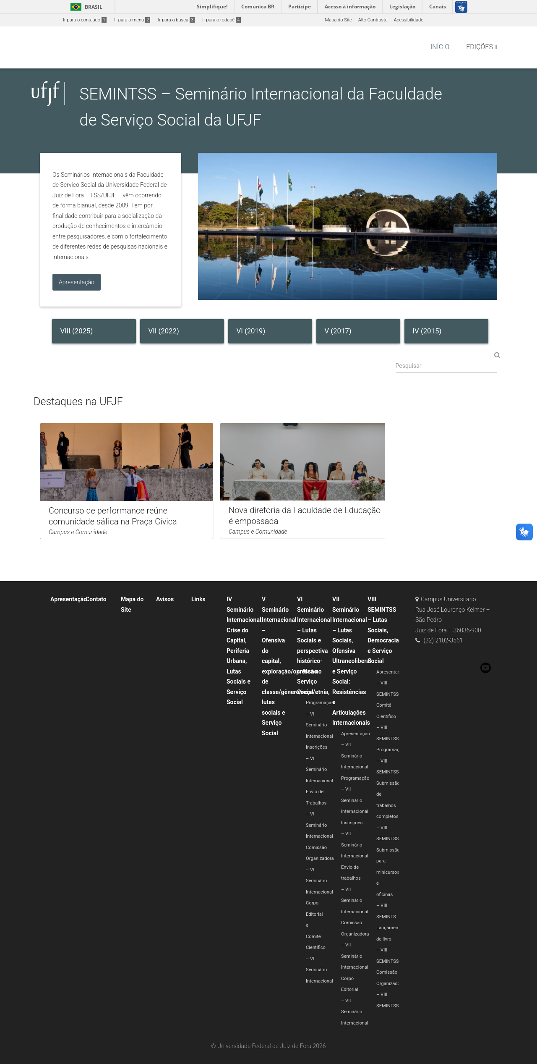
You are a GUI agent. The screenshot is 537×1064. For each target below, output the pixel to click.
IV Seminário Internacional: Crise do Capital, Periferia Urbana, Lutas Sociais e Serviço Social (245, 650)
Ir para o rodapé (221, 20)
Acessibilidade (408, 20)
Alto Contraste (373, 20)
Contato (96, 599)
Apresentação (68, 599)
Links (198, 599)
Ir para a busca (176, 20)
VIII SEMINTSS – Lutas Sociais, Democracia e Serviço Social (383, 630)
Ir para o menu (132, 20)
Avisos (165, 599)
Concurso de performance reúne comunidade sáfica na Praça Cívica (113, 516)
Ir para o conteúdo (85, 20)
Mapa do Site (338, 20)
